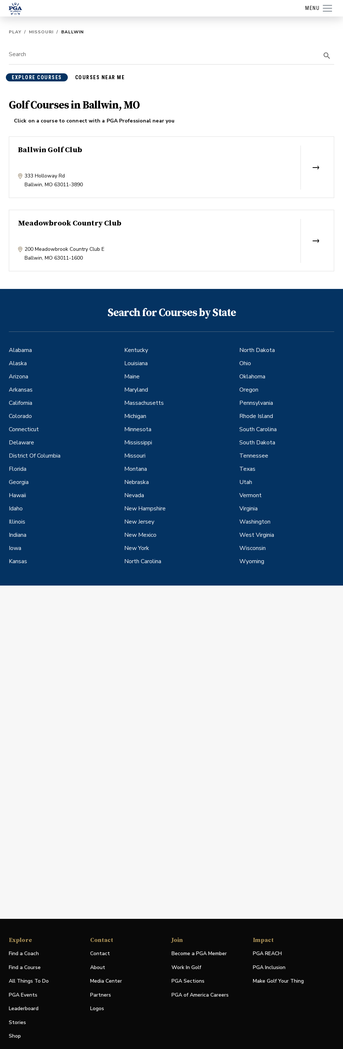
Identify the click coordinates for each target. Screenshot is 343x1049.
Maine (132, 377)
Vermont (250, 495)
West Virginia (256, 535)
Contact (100, 953)
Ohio (245, 363)
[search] (327, 55)
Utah (245, 482)
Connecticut (24, 429)
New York (136, 548)
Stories (17, 1022)
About (97, 967)
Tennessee (253, 456)
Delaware (21, 443)
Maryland (136, 390)
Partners (100, 994)
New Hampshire (145, 509)
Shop (15, 1036)
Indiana (17, 535)
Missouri (41, 32)
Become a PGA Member (199, 953)
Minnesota (137, 429)
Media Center (106, 981)
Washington (254, 522)
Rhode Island (256, 416)
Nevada (134, 495)
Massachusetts (144, 403)
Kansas (18, 561)
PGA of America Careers (200, 995)
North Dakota (257, 350)
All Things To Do (29, 981)
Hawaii (17, 495)
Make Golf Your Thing (278, 981)
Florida (17, 469)
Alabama (20, 350)
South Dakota (257, 443)
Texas (247, 469)
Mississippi (138, 443)
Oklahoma (252, 377)
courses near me (100, 77)
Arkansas (21, 390)
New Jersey (139, 522)
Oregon (248, 390)
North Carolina (142, 561)
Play (15, 32)
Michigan (135, 416)
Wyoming (251, 561)
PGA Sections (188, 981)
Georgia (19, 482)
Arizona (18, 377)
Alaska (18, 363)
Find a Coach (24, 953)
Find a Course (25, 967)
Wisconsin (252, 548)
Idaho (16, 509)
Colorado (20, 416)
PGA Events (23, 994)
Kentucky (136, 350)
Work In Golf (186, 967)
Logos (97, 1008)
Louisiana (136, 363)
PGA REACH (267, 954)
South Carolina (258, 429)
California (20, 403)
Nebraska (136, 482)
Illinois (17, 522)
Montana (135, 469)
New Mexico (140, 535)
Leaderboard (23, 1008)
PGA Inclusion (269, 967)
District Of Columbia (34, 456)
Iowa (15, 548)
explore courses (37, 77)
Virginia (248, 509)
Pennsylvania (256, 403)
